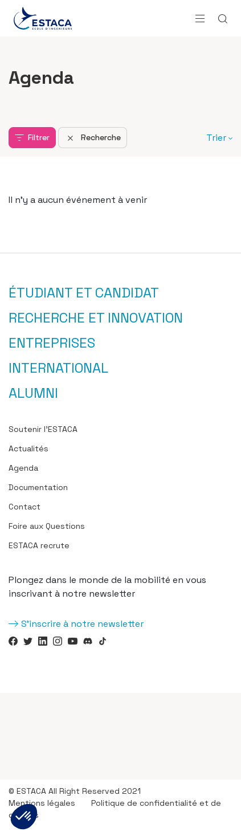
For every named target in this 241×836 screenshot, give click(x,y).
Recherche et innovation (96, 318)
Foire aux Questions (47, 526)
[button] (24, 816)
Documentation (38, 487)
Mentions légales (42, 803)
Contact (24, 506)
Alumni (33, 393)
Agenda (23, 468)
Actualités (28, 448)
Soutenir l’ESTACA (43, 429)
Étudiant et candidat (84, 293)
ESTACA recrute (39, 545)
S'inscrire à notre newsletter (82, 624)
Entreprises (52, 343)
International (58, 368)
